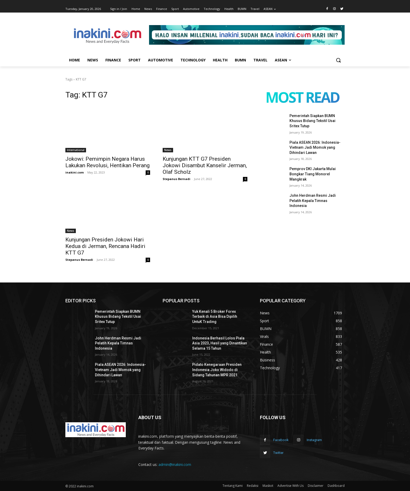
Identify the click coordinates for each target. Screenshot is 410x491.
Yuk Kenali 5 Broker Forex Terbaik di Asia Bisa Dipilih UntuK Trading (214, 316)
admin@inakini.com (174, 464)
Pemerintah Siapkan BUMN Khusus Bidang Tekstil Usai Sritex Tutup (312, 121)
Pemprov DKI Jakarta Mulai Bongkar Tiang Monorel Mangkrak (312, 174)
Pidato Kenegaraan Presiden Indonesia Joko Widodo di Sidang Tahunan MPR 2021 (217, 369)
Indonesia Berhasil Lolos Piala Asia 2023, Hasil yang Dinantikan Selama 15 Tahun (219, 343)
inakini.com (74, 172)
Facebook (281, 440)
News (168, 150)
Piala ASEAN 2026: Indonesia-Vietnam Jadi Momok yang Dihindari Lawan (314, 147)
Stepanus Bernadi (176, 179)
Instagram (314, 440)
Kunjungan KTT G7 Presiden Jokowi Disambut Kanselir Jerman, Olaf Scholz (205, 165)
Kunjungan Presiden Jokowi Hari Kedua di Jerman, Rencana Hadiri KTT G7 (105, 246)
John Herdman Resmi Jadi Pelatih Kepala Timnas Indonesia (312, 200)
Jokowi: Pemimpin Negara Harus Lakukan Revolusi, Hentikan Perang (107, 162)
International (75, 150)
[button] (338, 60)
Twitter (278, 453)
